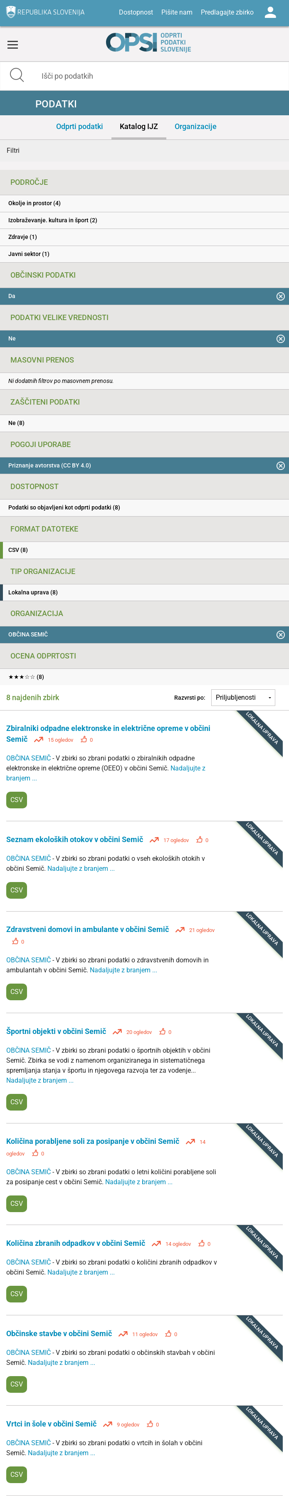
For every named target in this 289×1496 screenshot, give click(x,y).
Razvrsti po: (189, 697)
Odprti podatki (79, 126)
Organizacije (196, 126)
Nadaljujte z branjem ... (81, 868)
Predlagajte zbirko (227, 12)
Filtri (13, 150)
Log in (270, 12)
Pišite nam (177, 12)
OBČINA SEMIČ (29, 758)
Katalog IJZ (139, 126)
